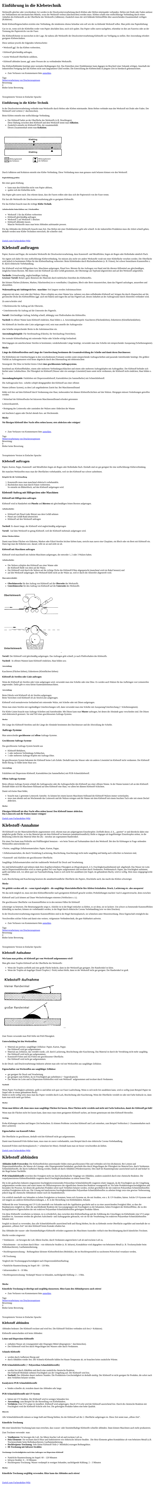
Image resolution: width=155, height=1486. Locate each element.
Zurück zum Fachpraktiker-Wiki (16, 241)
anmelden (47, 73)
